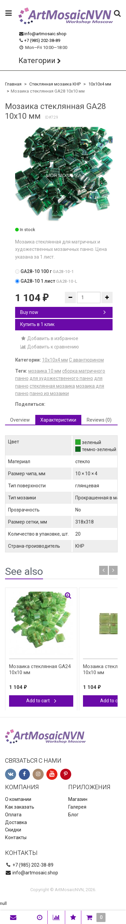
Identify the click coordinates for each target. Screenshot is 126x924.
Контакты (16, 837)
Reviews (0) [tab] (99, 420)
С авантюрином (86, 360)
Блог (73, 814)
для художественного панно (61, 378)
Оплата (13, 814)
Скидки (13, 829)
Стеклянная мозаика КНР (55, 84)
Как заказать (19, 807)
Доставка (16, 822)
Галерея (77, 807)
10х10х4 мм (99, 84)
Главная (13, 84)
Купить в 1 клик (37, 324)
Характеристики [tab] (58, 420)
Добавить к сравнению (49, 346)
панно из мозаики (49, 393)
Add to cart (41, 700)
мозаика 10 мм (44, 371)
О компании (18, 799)
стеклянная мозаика (52, 386)
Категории (36, 60)
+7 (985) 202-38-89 (42, 40)
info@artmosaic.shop (45, 33)
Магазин (77, 799)
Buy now (63, 312)
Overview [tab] (20, 420)
